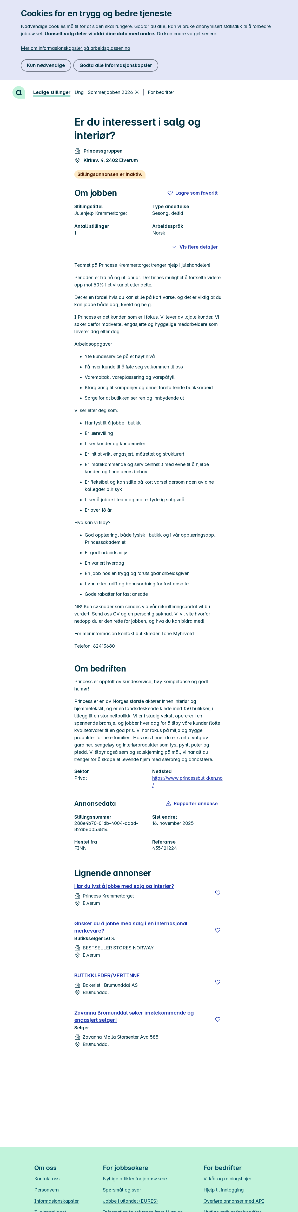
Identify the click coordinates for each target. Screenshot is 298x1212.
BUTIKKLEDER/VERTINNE (107, 975)
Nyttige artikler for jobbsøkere (135, 1178)
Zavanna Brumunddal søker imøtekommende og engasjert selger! (134, 1016)
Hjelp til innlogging (223, 1190)
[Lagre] (217, 893)
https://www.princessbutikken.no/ (187, 781)
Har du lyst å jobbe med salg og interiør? (124, 886)
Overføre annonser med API (233, 1201)
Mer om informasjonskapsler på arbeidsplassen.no (75, 48)
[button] (192, 803)
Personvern (46, 1190)
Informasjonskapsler (56, 1201)
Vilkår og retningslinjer (227, 1178)
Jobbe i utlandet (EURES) (130, 1201)
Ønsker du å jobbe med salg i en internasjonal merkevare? (131, 927)
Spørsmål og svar (122, 1190)
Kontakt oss (46, 1178)
